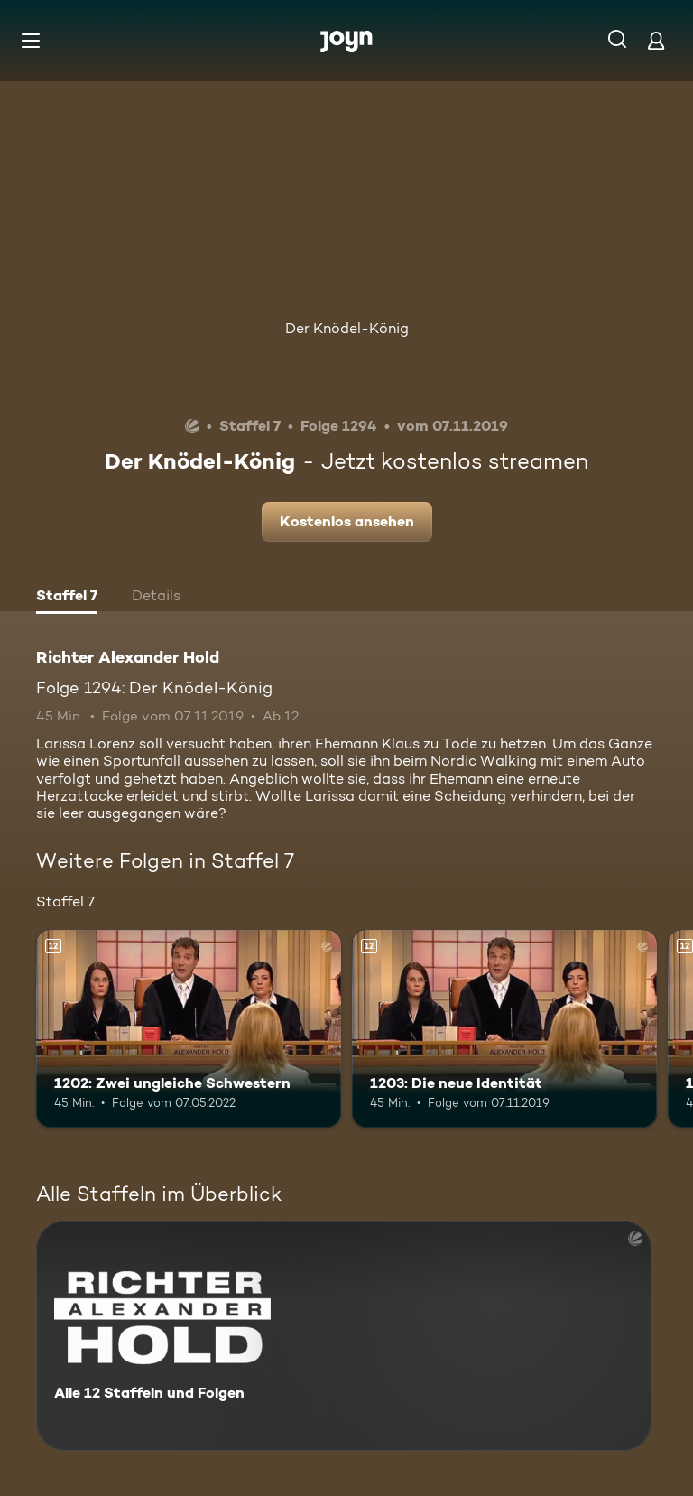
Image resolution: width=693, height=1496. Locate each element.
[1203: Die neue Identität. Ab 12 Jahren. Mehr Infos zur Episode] (504, 1029)
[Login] (656, 40)
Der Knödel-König (347, 328)
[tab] (66, 597)
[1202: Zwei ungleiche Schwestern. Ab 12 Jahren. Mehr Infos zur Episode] (188, 1029)
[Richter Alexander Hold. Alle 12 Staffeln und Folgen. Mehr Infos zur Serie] (343, 1336)
